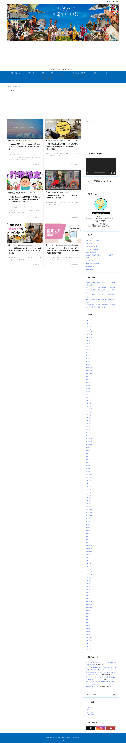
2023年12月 (89, 399)
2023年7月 (89, 414)
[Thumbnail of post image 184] (25, 180)
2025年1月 (89, 361)
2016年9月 (89, 607)
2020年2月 (89, 536)
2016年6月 (89, 616)
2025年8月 (89, 340)
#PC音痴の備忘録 (30, 192)
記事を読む (36, 164)
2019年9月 (89, 550)
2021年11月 (89, 473)
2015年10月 (89, 639)
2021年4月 (89, 494)
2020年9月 (89, 515)
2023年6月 (89, 417)
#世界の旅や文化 (92, 245)
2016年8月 (89, 610)
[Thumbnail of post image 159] (63, 180)
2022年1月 (89, 467)
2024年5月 (89, 384)
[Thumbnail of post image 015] (25, 129)
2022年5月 (89, 456)
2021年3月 (89, 497)
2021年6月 (89, 488)
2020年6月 (89, 524)
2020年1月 (89, 538)
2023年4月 (89, 423)
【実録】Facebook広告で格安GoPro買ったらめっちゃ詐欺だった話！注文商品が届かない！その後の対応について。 (25, 199)
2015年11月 (89, 636)
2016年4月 (89, 621)
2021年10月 (89, 476)
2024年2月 (89, 393)
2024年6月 (89, 381)
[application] (101, 166)
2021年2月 (89, 500)
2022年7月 (89, 450)
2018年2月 (89, 565)
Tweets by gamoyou (91, 186)
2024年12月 (89, 364)
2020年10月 (89, 512)
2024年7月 (89, 378)
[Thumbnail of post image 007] (63, 233)
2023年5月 (89, 420)
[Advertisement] (62, 55)
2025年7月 (89, 343)
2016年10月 (89, 604)
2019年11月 (89, 544)
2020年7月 (89, 521)
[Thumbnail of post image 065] (63, 129)
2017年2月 (89, 592)
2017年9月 (89, 574)
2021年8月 (89, 482)
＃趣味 (29, 141)
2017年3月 (89, 589)
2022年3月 (89, 461)
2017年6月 (89, 580)
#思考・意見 (11, 193)
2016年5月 (89, 619)
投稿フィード (89, 706)
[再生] (88, 173)
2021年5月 (89, 491)
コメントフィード (91, 708)
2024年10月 (89, 370)
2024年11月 (89, 367)
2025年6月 (89, 346)
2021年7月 (89, 485)
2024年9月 (89, 373)
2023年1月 (89, 432)
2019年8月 (89, 553)
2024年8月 (89, 376)
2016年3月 (89, 624)
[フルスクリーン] (114, 173)
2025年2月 (89, 358)
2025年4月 (89, 352)
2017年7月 (89, 577)
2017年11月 (89, 571)
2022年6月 (89, 453)
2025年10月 (89, 334)
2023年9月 (89, 408)
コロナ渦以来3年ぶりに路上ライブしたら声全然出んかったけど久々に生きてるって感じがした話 (25, 250)
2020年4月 (89, 530)
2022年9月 (89, 444)
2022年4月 (89, 458)
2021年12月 (89, 470)
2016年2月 (89, 627)
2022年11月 (89, 438)
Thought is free (72, 736)
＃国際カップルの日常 (64, 141)
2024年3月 (89, 390)
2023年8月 (89, 411)
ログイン (88, 704)
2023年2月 (89, 429)
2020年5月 (89, 527)
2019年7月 (89, 556)
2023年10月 (89, 405)
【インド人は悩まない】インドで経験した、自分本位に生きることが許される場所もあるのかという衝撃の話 (100, 286)
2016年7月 (89, 613)
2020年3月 (89, 533)
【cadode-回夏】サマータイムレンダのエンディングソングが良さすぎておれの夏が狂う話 (24, 146)
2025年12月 (89, 328)
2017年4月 (89, 586)
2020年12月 (89, 506)
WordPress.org (90, 711)
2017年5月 (89, 583)
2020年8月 (89, 518)
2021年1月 (89, 503)
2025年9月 (89, 337)
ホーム (11, 86)
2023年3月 (89, 426)
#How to (23, 192)
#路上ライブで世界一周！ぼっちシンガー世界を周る (100, 253)
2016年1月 (89, 630)
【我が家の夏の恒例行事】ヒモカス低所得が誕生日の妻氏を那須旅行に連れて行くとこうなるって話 (62, 146)
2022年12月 (89, 435)
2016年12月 (89, 598)
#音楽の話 (23, 141)
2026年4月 (89, 316)
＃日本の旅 (74, 141)
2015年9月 (89, 642)
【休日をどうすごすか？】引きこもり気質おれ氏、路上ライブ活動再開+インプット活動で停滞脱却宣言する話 (63, 250)
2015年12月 (89, 633)
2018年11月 (89, 559)
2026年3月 (89, 319)
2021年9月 (89, 479)
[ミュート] (111, 173)
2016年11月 (89, 601)
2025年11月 (89, 331)
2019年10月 (89, 547)
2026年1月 (89, 325)
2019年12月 (89, 541)
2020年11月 (89, 509)
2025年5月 (89, 349)
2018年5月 (89, 562)
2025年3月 (89, 355)
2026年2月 (89, 322)
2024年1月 (89, 396)
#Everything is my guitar (26, 245)
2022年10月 (89, 441)
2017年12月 (89, 568)
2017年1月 (89, 595)
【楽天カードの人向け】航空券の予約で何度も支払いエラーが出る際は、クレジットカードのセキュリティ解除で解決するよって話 (100, 681)
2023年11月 (89, 402)
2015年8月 (89, 645)
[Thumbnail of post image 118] (25, 233)
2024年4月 (89, 387)
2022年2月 (89, 464)
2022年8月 (89, 447)
